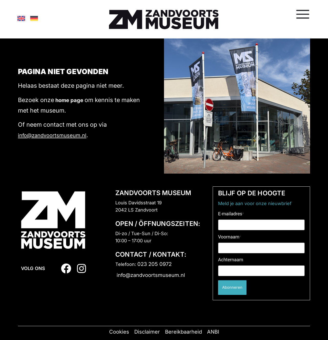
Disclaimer (147, 332)
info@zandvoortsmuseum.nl (52, 135)
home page (69, 100)
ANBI (213, 332)
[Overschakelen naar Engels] (21, 18)
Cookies (119, 332)
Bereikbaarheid (183, 332)
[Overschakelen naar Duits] (34, 18)
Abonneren (234, 287)
